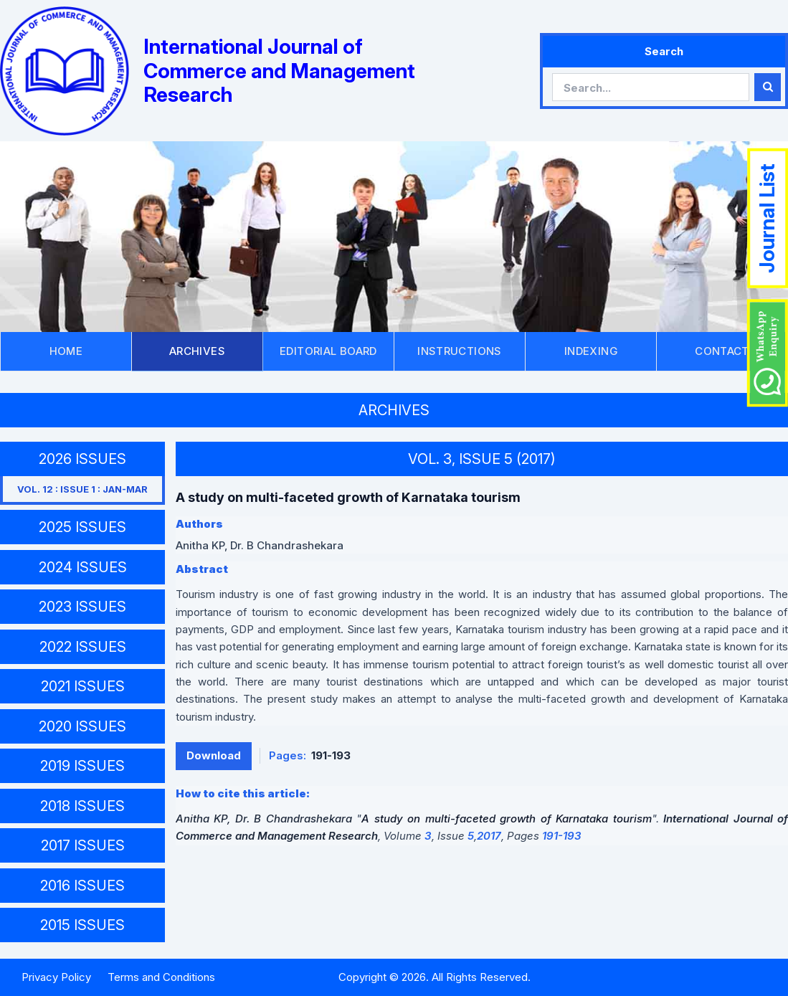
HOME (66, 351)
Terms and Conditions (161, 977)
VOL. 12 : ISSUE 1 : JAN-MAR (82, 489)
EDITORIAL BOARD (328, 351)
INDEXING (590, 351)
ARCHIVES (197, 351)
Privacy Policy (56, 977)
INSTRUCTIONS (459, 351)
